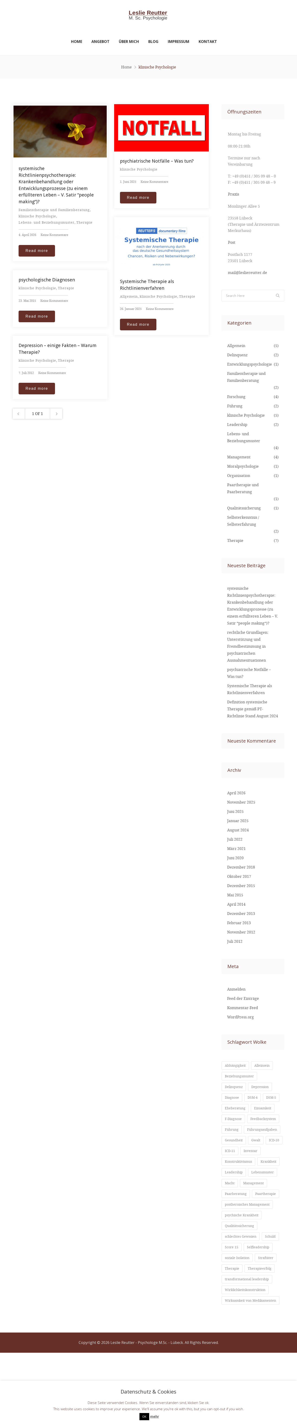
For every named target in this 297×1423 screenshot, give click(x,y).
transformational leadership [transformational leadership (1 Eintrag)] (250, 1344)
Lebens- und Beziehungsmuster (46, 223)
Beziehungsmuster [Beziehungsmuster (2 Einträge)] (241, 1077)
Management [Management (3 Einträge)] (236, 1222)
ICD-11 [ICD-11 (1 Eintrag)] (251, 1166)
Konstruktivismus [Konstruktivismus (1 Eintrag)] (240, 1188)
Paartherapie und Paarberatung (243, 489)
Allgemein (129, 297)
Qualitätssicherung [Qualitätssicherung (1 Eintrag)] (241, 1277)
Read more (37, 251)
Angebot (100, 42)
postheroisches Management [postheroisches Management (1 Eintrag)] (250, 1255)
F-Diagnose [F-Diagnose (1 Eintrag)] (263, 1121)
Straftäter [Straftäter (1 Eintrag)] (270, 1322)
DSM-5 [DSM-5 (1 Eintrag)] (230, 1110)
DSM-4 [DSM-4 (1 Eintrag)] (255, 1099)
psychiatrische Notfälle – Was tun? (157, 161)
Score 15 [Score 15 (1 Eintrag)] (253, 1300)
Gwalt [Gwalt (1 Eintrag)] (259, 1155)
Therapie (84, 223)
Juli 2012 (234, 941)
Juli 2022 (234, 839)
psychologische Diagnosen (47, 280)
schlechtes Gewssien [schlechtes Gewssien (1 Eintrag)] (243, 1288)
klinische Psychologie (37, 216)
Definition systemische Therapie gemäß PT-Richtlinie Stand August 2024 (252, 709)
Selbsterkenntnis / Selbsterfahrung (243, 521)
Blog (153, 42)
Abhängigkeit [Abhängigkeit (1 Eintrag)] (237, 1066)
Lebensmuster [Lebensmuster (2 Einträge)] (237, 1211)
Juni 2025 (235, 812)
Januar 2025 (238, 821)
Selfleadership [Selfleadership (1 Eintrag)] (238, 1311)
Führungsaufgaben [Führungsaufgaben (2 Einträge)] (241, 1144)
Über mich (129, 42)
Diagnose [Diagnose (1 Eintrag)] (233, 1099)
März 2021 (236, 849)
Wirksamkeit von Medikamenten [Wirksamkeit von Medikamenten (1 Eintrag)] (240, 1368)
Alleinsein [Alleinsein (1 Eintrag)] (266, 1066)
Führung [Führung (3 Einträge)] (270, 1133)
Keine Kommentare (54, 235)
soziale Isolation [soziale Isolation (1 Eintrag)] (239, 1322)
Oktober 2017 (239, 876)
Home (76, 42)
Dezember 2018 (241, 867)
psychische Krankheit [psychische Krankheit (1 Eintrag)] (244, 1266)
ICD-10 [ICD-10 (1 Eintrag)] (231, 1166)
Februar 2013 (239, 923)
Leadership (237, 425)
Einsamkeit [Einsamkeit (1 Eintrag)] (235, 1121)
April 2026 (236, 793)
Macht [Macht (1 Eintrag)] (264, 1211)
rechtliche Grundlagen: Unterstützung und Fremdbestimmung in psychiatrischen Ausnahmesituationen (247, 646)
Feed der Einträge (243, 998)
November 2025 (241, 802)
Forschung (236, 397)
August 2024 (238, 830)
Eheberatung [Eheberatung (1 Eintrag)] (256, 1110)
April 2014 (236, 904)
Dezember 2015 (241, 886)
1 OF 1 (37, 414)
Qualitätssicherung (244, 508)
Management (239, 457)
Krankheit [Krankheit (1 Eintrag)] (234, 1199)
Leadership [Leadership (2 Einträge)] (261, 1199)
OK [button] (144, 1416)
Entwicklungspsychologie (249, 364)
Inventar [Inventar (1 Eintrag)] (232, 1177)
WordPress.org (240, 1017)
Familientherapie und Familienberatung (54, 210)
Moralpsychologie (243, 466)
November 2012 (241, 932)
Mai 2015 (235, 895)
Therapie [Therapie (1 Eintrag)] (233, 1333)
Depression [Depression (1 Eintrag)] (264, 1088)
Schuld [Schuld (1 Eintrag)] (231, 1300)
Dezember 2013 (241, 914)
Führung (234, 406)
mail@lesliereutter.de (247, 273)
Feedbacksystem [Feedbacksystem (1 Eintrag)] (239, 1133)
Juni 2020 (235, 858)
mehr (154, 1416)
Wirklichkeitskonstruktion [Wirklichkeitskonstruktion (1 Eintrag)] (248, 1355)
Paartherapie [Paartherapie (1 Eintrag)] (237, 1244)
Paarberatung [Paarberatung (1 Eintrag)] (237, 1233)
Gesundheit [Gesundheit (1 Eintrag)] (235, 1155)
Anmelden (236, 989)
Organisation (238, 476)
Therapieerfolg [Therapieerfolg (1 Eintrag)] (263, 1333)
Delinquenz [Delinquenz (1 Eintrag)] (235, 1088)
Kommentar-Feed (242, 1008)
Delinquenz (237, 355)
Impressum (178, 42)
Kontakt (208, 42)
